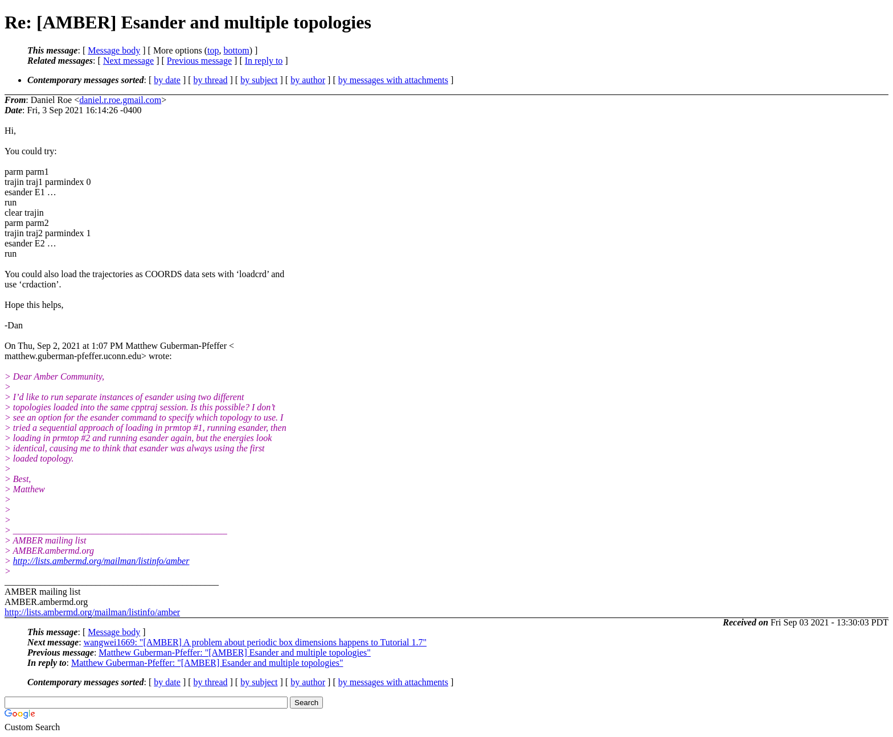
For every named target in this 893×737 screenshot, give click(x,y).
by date (167, 80)
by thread (211, 80)
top (213, 50)
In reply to (264, 60)
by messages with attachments (393, 80)
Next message (128, 60)
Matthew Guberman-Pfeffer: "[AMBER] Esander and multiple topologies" (235, 652)
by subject (258, 80)
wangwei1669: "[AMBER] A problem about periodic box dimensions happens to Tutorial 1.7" (255, 642)
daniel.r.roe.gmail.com (120, 100)
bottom (236, 50)
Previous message (199, 60)
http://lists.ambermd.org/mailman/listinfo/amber (101, 561)
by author (307, 80)
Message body (114, 50)
